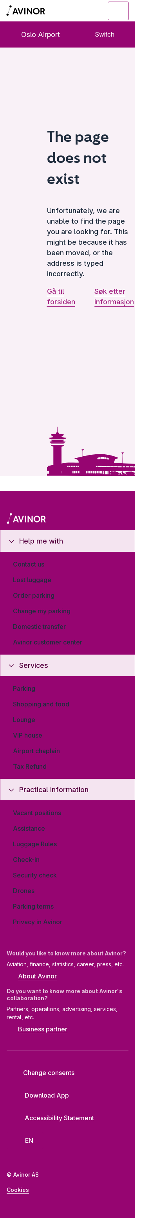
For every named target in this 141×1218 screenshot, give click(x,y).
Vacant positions (37, 813)
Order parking (33, 595)
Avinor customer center (47, 642)
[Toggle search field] (75, 11)
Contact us (28, 564)
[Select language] (25, 1140)
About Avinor (32, 976)
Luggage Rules (35, 844)
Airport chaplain (36, 751)
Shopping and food (41, 704)
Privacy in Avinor (37, 922)
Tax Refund (30, 766)
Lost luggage (32, 580)
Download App (41, 1095)
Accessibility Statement (53, 1118)
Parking (24, 688)
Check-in (26, 859)
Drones (23, 891)
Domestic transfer (39, 626)
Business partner (37, 1029)
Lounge (24, 720)
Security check (35, 875)
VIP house (27, 735)
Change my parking (41, 611)
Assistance (29, 828)
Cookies (18, 1189)
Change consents (43, 1073)
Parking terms (33, 906)
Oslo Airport (34, 34)
